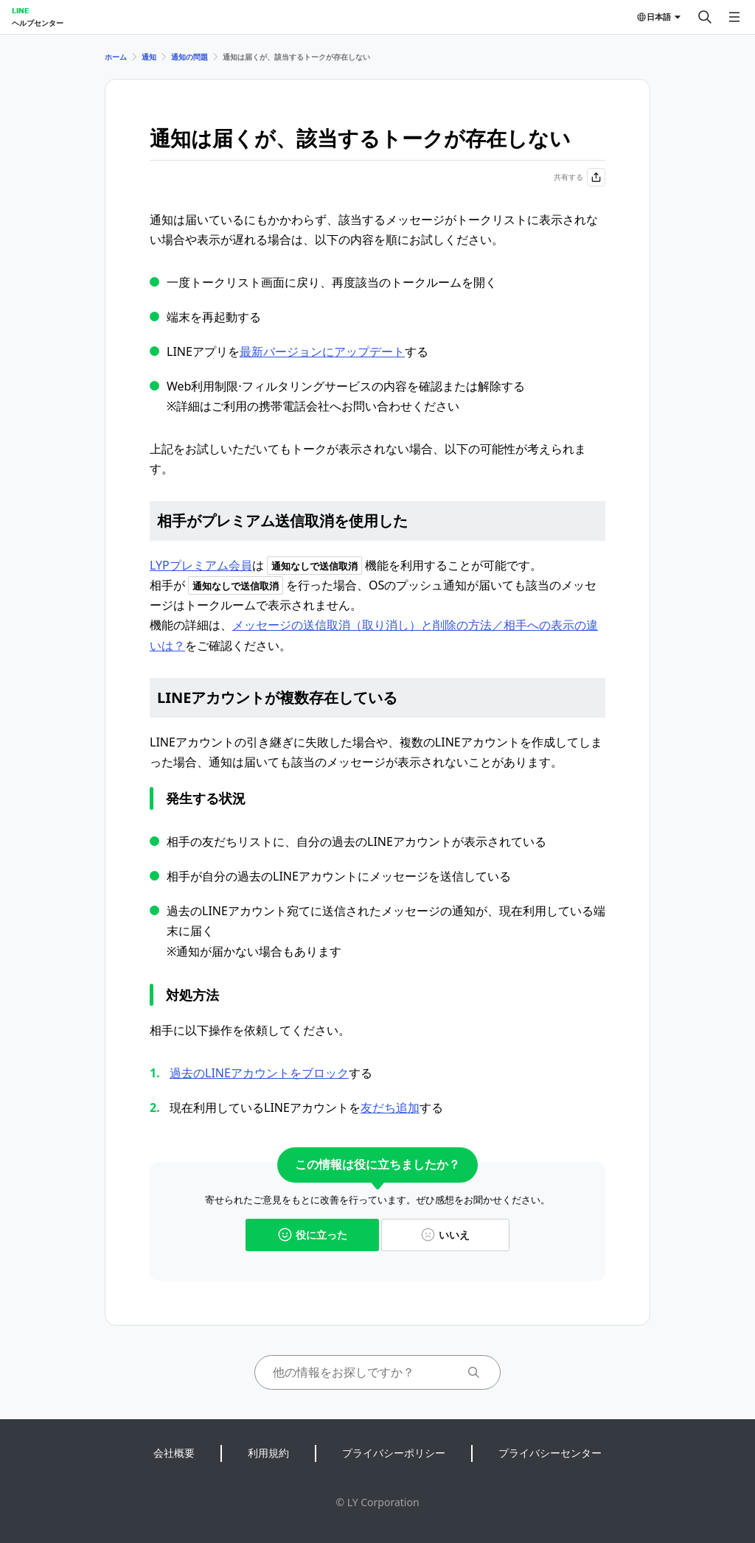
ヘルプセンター (37, 23)
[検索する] (705, 17)
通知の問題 (189, 57)
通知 (149, 57)
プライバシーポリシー (393, 1453)
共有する (579, 177)
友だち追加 (390, 1107)
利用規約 (268, 1453)
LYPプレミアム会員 (201, 565)
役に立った (312, 1235)
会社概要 (174, 1453)
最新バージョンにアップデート (322, 351)
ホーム (116, 57)
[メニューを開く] (734, 17)
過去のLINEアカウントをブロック (259, 1073)
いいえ (445, 1235)
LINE (20, 10)
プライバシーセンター (550, 1453)
